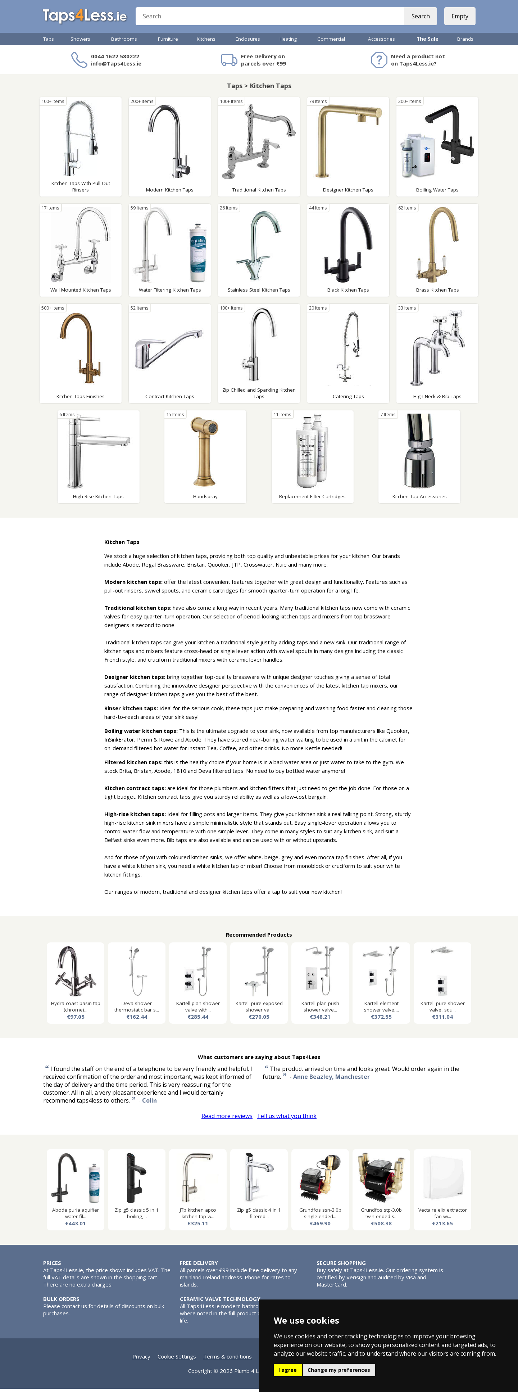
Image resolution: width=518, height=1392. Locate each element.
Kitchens (206, 42)
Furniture (168, 42)
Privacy (141, 1359)
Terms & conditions (227, 1359)
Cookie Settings (177, 1359)
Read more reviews (227, 1119)
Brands (465, 42)
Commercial (331, 42)
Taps (48, 42)
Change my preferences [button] (339, 1369)
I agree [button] (287, 1369)
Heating (288, 42)
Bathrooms (124, 42)
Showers (80, 42)
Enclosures (248, 42)
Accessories (381, 42)
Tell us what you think (287, 1119)
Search (420, 18)
